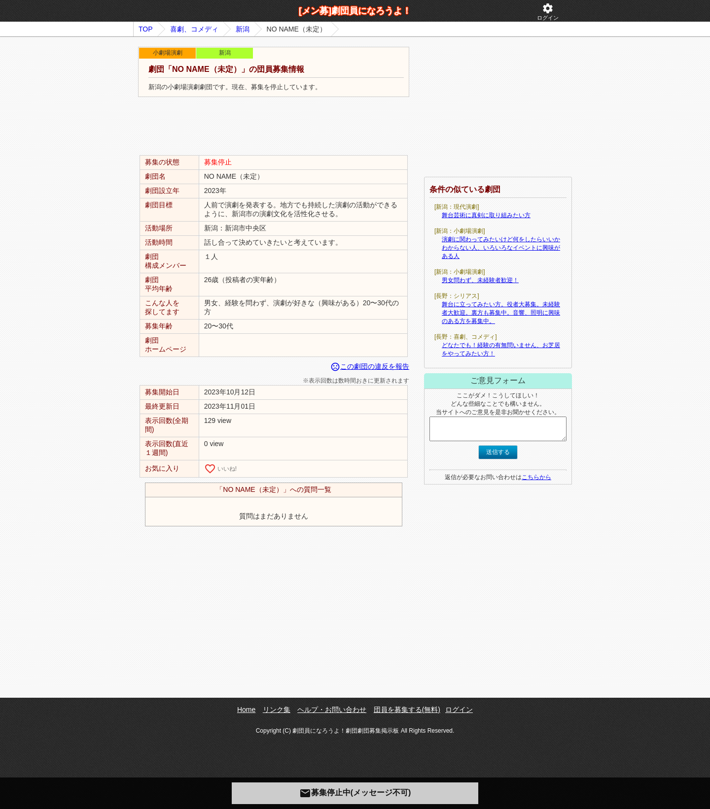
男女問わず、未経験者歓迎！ (480, 280)
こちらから (536, 477)
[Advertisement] (274, 126)
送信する (498, 452)
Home (246, 709)
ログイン (548, 11)
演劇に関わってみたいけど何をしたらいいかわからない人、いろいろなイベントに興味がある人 (501, 247)
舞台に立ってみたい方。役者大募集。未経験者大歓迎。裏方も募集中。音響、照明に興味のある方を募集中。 (501, 312)
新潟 (242, 29)
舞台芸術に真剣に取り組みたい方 (486, 215)
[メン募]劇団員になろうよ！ (355, 11)
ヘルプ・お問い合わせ (331, 709)
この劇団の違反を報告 (369, 366)
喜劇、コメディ (194, 29)
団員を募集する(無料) (407, 709)
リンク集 (276, 709)
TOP (146, 29)
